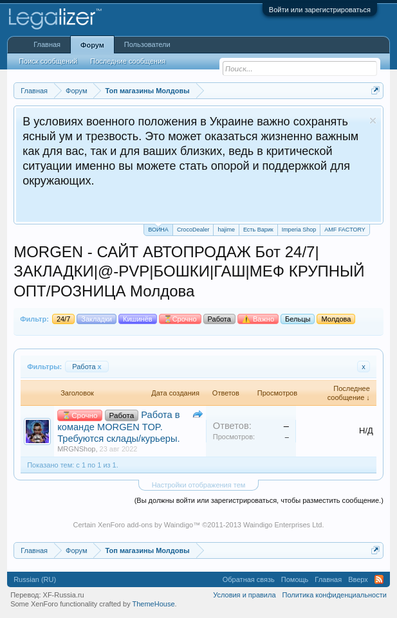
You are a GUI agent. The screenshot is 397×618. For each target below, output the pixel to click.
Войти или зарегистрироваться (320, 10)
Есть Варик (258, 229)
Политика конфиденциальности (334, 595)
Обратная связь (249, 579)
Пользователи (147, 44)
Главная (46, 44)
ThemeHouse (154, 604)
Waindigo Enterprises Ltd (282, 525)
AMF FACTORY (344, 229)
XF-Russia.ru (63, 595)
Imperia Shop (299, 229)
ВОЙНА (158, 228)
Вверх (358, 579)
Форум (92, 45)
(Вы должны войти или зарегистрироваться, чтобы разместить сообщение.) (258, 500)
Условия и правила (244, 595)
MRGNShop (76, 449)
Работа (86, 366)
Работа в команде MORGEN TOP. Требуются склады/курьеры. (118, 427)
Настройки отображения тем (199, 485)
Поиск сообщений (48, 61)
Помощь (295, 579)
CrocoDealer (193, 229)
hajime (226, 229)
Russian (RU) (35, 579)
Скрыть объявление (373, 120)
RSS (378, 579)
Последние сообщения (127, 61)
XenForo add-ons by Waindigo (145, 525)
